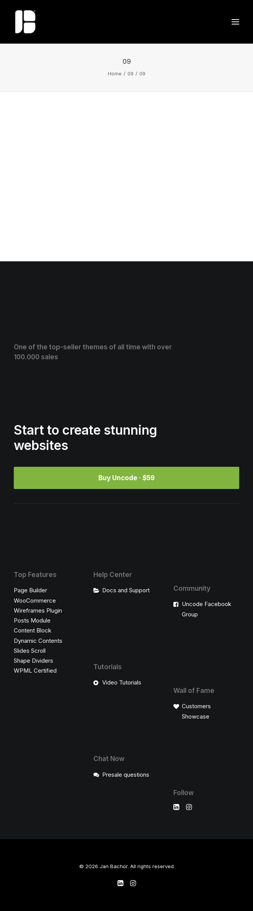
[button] (235, 22)
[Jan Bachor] (25, 21)
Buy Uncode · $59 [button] (126, 478)
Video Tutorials (121, 682)
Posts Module (32, 620)
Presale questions (125, 774)
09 (130, 73)
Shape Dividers (33, 660)
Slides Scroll (30, 650)
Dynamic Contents (38, 640)
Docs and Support (126, 590)
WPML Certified (35, 670)
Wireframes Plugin (38, 610)
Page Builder (30, 590)
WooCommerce (35, 600)
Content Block (32, 630)
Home (115, 73)
